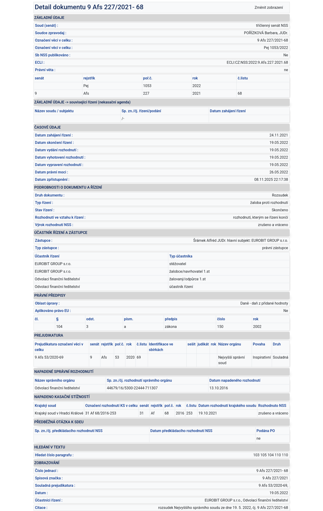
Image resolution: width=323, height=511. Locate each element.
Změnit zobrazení (269, 7)
